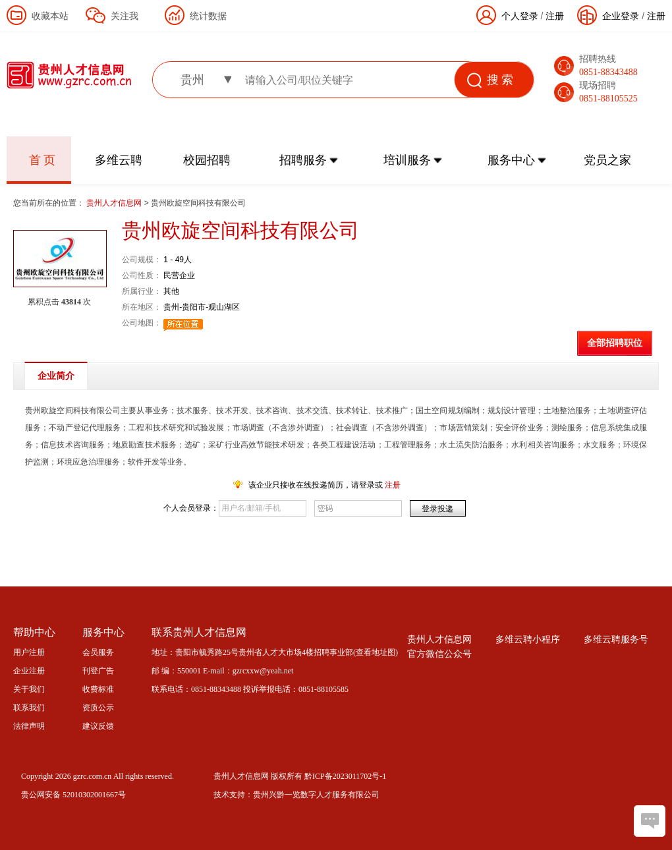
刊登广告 (98, 670)
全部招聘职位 (614, 343)
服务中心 (511, 160)
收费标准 (98, 689)
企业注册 (29, 670)
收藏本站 (50, 16)
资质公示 (98, 707)
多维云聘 (118, 160)
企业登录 (620, 16)
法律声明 (29, 726)
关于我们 (29, 689)
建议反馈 (98, 726)
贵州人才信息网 (115, 203)
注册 (656, 16)
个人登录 (519, 16)
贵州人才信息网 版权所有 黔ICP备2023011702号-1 (299, 776)
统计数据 (208, 16)
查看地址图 (375, 652)
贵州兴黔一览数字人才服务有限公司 (316, 794)
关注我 (124, 16)
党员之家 (607, 160)
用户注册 (29, 652)
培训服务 (407, 160)
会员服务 (98, 652)
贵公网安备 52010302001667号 (73, 794)
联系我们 (29, 707)
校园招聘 (207, 160)
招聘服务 (303, 160)
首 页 (42, 160)
